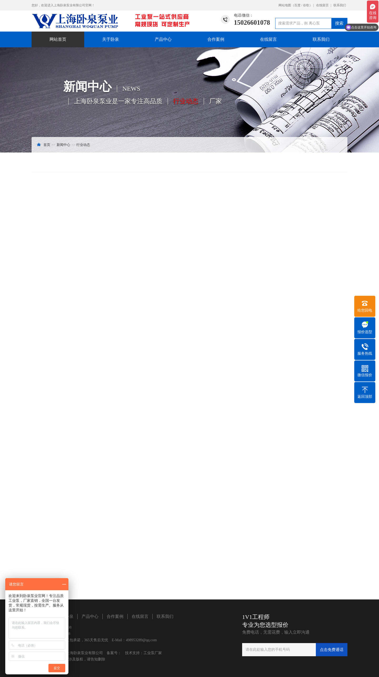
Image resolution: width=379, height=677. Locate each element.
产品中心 (163, 39)
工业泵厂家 (152, 653)
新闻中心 (63, 145)
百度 (297, 5)
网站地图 (284, 5)
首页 (46, 145)
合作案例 (215, 39)
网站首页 (57, 39)
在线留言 (322, 5)
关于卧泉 (110, 39)
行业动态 (83, 145)
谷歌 (306, 5)
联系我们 (339, 5)
